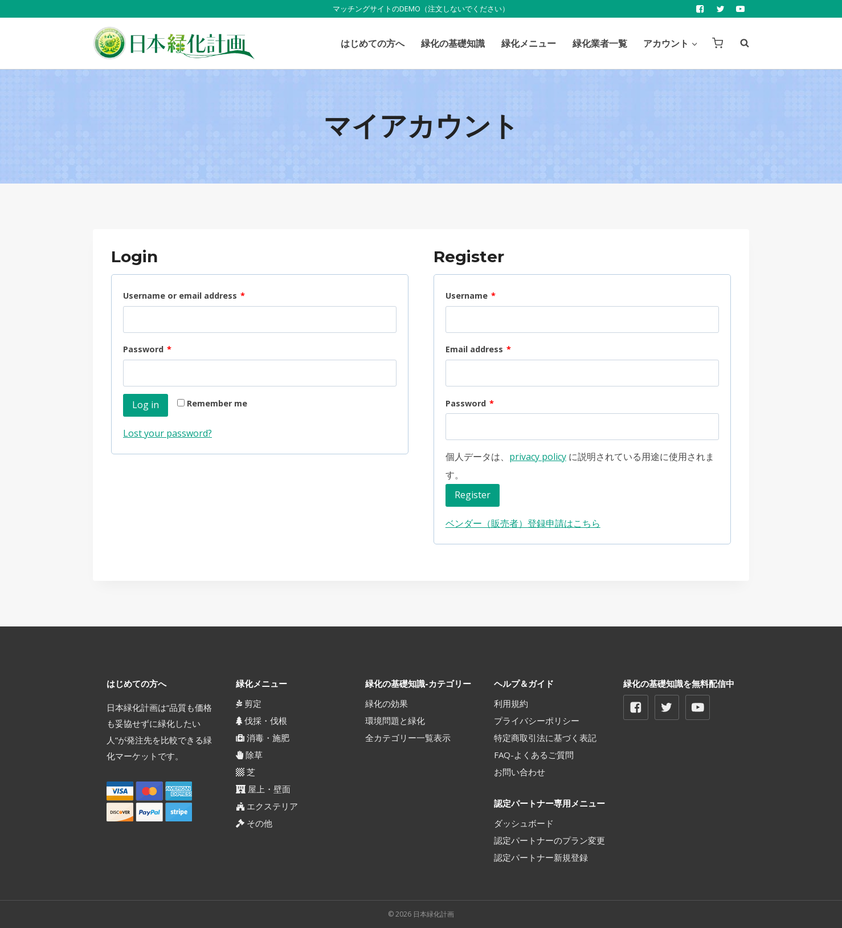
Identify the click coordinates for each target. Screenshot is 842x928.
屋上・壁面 (263, 789)
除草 (249, 754)
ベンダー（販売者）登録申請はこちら (522, 523)
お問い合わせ (519, 772)
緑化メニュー (528, 43)
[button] (694, 43)
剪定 (248, 703)
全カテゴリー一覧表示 (408, 737)
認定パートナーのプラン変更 (549, 840)
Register (473, 495)
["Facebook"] (700, 9)
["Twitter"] (720, 9)
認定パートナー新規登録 (541, 857)
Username (470, 296)
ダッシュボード (524, 823)
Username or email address (184, 296)
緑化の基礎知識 (453, 43)
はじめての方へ (372, 43)
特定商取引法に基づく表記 (545, 737)
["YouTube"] (740, 9)
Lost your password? (167, 433)
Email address (478, 350)
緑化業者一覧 (600, 43)
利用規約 (511, 703)
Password (147, 350)
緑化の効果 (386, 703)
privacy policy (537, 456)
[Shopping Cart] (717, 43)
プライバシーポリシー (536, 720)
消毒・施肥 (262, 737)
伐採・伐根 (261, 720)
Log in (145, 404)
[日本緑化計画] (174, 43)
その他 (254, 823)
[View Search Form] (739, 43)
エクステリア (267, 806)
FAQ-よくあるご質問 (534, 754)
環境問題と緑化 (395, 720)
